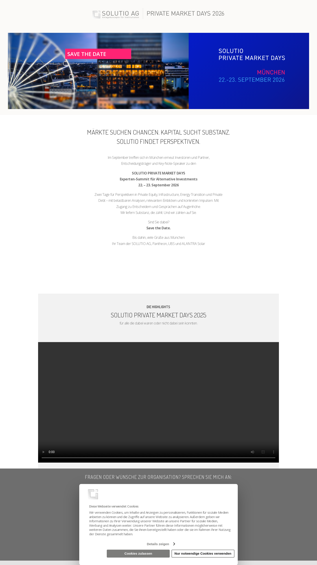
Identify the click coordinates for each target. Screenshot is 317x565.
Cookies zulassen (138, 554)
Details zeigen (158, 544)
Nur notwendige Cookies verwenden (203, 554)
